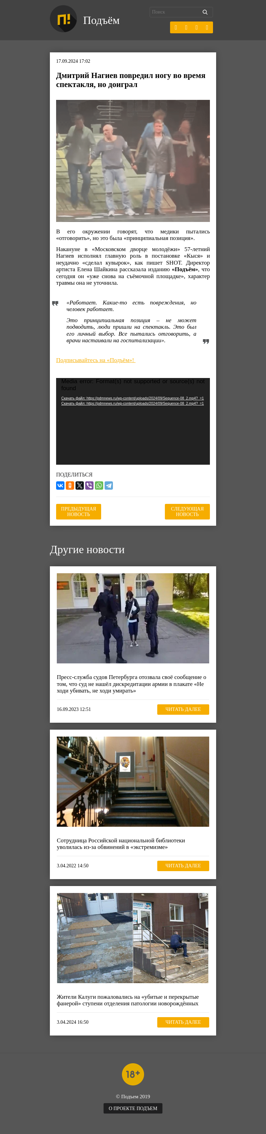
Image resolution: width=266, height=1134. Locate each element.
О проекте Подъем (133, 1108)
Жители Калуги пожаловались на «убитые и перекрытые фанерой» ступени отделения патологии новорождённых (128, 1000)
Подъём (101, 20)
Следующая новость (187, 511)
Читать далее (183, 709)
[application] (133, 421)
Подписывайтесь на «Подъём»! (95, 360)
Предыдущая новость (78, 511)
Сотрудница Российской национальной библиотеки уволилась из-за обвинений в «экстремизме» (121, 844)
